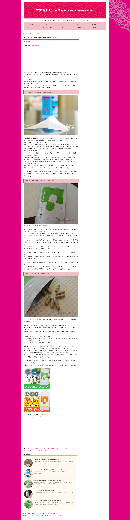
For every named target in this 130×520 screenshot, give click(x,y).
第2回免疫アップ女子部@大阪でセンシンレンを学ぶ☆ (46, 459)
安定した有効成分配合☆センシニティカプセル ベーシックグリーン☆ (49, 480)
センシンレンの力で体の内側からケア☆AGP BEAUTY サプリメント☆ (50, 490)
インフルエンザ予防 (68, 448)
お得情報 (79, 27)
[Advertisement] (37, 60)
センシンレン (45, 450)
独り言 (94, 27)
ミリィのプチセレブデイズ (33, 417)
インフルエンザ (58, 448)
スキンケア (31, 24)
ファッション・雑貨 (47, 27)
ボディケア (63, 24)
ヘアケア (79, 24)
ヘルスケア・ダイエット (40, 448)
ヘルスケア (94, 24)
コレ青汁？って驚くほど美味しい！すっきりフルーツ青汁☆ (47, 500)
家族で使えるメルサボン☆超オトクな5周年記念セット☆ (44, 513)
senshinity (51, 448)
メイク (47, 24)
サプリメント (30, 448)
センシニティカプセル (36, 450)
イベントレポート (63, 27)
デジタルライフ (31, 27)
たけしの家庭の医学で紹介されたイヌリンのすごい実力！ (44, 515)
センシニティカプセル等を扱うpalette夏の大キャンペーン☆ (48, 469)
